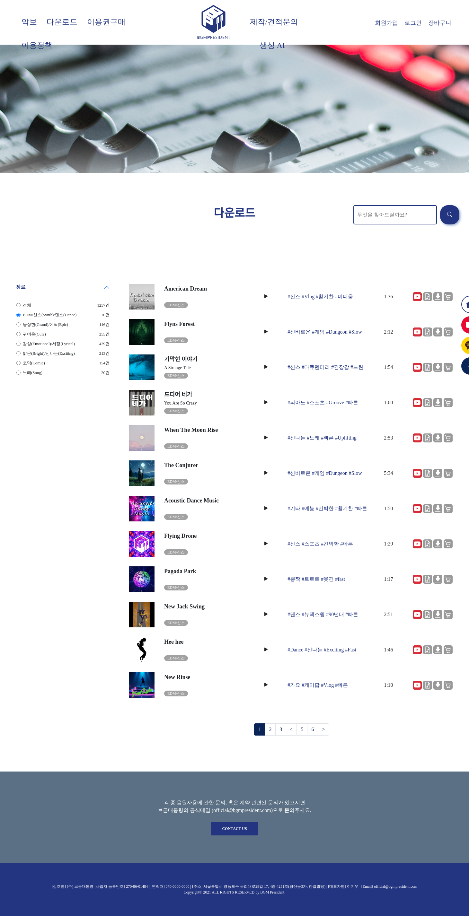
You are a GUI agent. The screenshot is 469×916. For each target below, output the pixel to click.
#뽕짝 (294, 579)
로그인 (413, 23)
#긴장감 (340, 367)
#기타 (294, 508)
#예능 (308, 508)
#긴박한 (325, 508)
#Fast (350, 649)
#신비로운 (299, 332)
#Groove (335, 402)
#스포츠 (316, 402)
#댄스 (294, 614)
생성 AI (272, 45)
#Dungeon (337, 332)
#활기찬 (325, 296)
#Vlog (308, 296)
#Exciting (334, 649)
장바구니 (439, 23)
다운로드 (62, 22)
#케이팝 (311, 685)
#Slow (355, 332)
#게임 (318, 332)
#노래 (313, 438)
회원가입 (386, 23)
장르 (20, 287)
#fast (340, 579)
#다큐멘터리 (316, 367)
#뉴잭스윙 (313, 614)
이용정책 (37, 45)
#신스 (294, 296)
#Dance (295, 649)
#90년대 (335, 614)
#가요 (294, 685)
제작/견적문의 (274, 22)
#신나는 (296, 438)
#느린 (356, 367)
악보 (29, 22)
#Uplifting (346, 438)
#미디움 (344, 296)
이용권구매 (106, 22)
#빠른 (351, 402)
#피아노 (296, 402)
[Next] (323, 729)
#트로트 (311, 579)
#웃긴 (327, 579)
